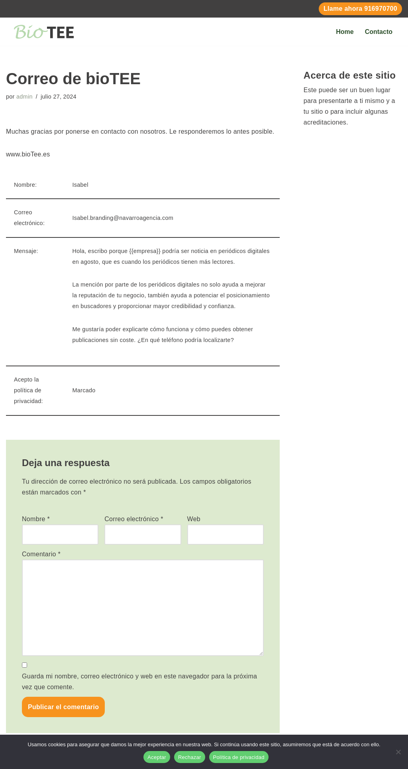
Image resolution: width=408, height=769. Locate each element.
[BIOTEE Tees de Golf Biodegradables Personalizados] (44, 32)
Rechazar (189, 757)
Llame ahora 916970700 (360, 8)
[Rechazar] (398, 752)
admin (24, 96)
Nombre (36, 519)
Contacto (378, 31)
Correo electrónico (133, 519)
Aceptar (156, 757)
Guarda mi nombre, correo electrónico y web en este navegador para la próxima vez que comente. (139, 681)
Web (194, 519)
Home (344, 31)
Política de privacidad (239, 757)
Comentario (41, 554)
